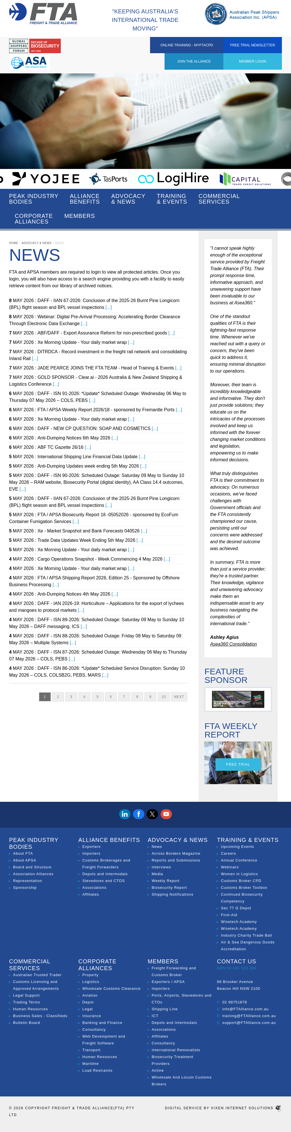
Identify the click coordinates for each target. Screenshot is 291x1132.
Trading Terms (26, 1002)
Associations (94, 887)
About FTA (23, 853)
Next (179, 697)
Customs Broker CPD (241, 881)
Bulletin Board (26, 1023)
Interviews (161, 867)
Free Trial (238, 764)
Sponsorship (25, 887)
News (157, 846)
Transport (91, 1050)
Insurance (91, 1016)
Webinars (230, 867)
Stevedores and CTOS (103, 881)
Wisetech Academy (239, 922)
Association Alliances (33, 874)
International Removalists (176, 1050)
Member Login (158, 47)
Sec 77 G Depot (236, 908)
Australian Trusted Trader (37, 975)
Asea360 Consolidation (233, 644)
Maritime (90, 1063)
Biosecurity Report (169, 887)
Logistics (90, 982)
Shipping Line (165, 1009)
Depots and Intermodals (105, 874)
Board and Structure (32, 867)
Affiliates (90, 894)
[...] (108, 307)
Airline (158, 1070)
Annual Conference (239, 860)
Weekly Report (166, 881)
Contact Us (236, 961)
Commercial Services (219, 199)
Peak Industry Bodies (34, 199)
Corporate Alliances (34, 219)
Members (79, 219)
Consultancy (94, 1029)
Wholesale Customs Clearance (111, 988)
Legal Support (26, 995)
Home (13, 243)
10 (163, 697)
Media (157, 874)
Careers (228, 853)
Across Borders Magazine (176, 853)
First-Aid (229, 915)
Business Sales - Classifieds (40, 1016)
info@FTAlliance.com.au (245, 1009)
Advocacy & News (128, 199)
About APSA (24, 860)
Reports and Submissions (176, 860)
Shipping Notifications (173, 894)
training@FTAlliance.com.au (249, 1016)
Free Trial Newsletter (261, 50)
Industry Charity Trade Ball (246, 935)
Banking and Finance (102, 1023)
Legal (87, 1009)
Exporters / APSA (168, 982)
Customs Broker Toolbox (244, 887)
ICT (155, 1016)
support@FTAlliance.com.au (249, 1023)
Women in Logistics (239, 874)
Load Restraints (97, 1070)
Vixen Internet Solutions (246, 1108)
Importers (91, 853)
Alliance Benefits (85, 199)
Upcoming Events (237, 846)
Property (90, 975)
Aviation (90, 995)
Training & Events (172, 199)
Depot (88, 1002)
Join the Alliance (117, 47)
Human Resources (30, 1009)
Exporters (91, 846)
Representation (27, 881)
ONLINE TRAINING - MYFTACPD (210, 47)
